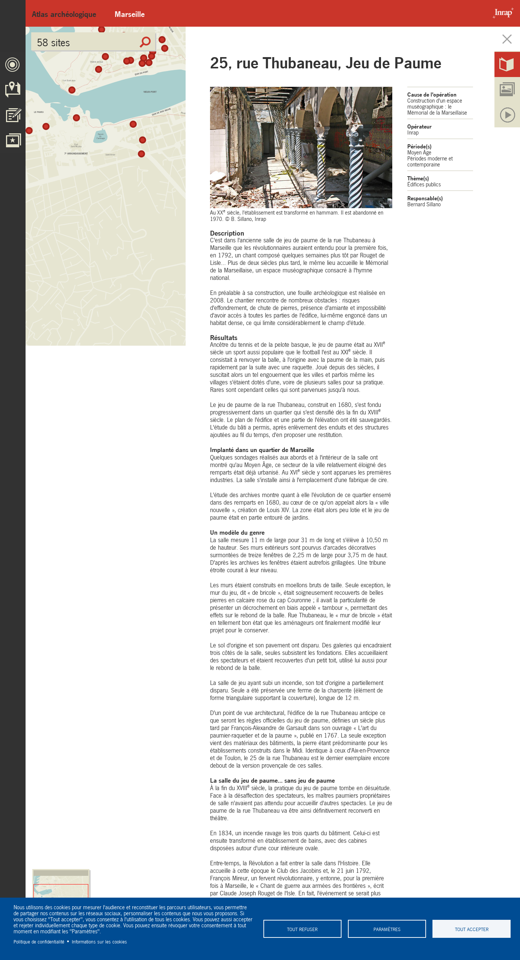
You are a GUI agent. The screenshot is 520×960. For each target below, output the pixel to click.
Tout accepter (471, 929)
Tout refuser (302, 929)
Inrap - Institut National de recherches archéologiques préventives (501, 13)
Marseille (130, 13)
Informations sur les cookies (99, 941)
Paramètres (387, 929)
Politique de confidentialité (39, 941)
